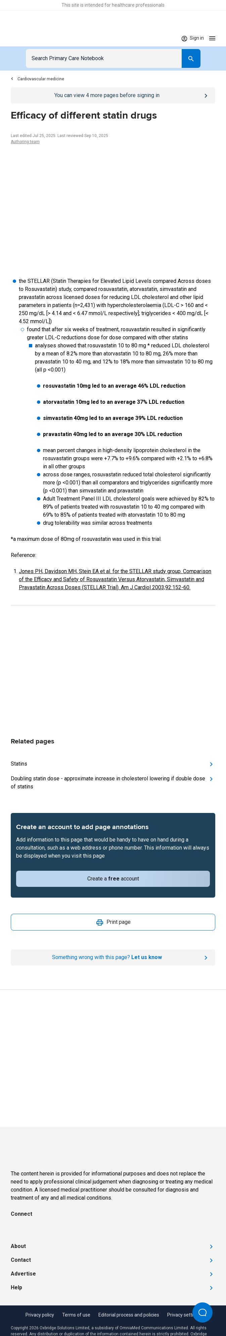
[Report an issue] (113, 957)
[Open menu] (212, 38)
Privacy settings (184, 1315)
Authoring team (25, 141)
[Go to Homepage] (31, 38)
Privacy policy (40, 1315)
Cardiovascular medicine (37, 79)
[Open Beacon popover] (202, 1312)
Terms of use (76, 1315)
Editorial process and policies (128, 1315)
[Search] (191, 58)
